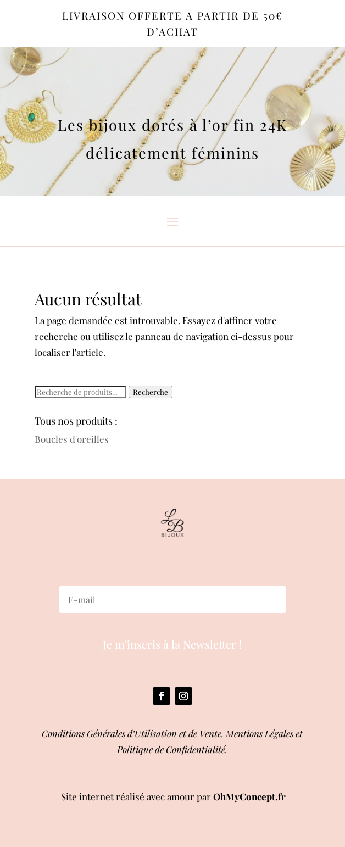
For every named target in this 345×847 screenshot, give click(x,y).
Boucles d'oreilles (72, 439)
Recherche (150, 392)
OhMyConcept (244, 796)
